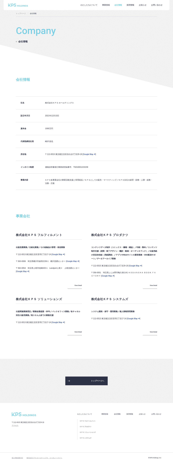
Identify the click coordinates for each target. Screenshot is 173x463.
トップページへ (97, 381)
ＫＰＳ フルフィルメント (88, 421)
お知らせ (142, 5)
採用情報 (130, 5)
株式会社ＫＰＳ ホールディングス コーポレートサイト (44, 458)
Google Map (89, 154)
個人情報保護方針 (17, 458)
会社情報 (117, 414)
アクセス (15, 425)
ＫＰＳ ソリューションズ (88, 432)
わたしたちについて (88, 5)
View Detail (78, 285)
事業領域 (106, 5)
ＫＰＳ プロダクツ (85, 426)
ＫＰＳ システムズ (85, 438)
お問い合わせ (156, 5)
